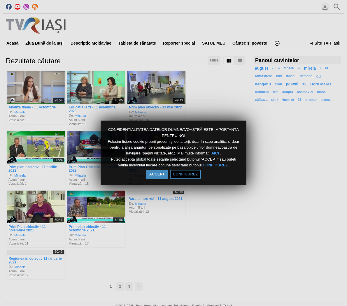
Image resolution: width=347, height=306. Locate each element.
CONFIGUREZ (215, 165)
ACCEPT (156, 174)
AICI (215, 153)
